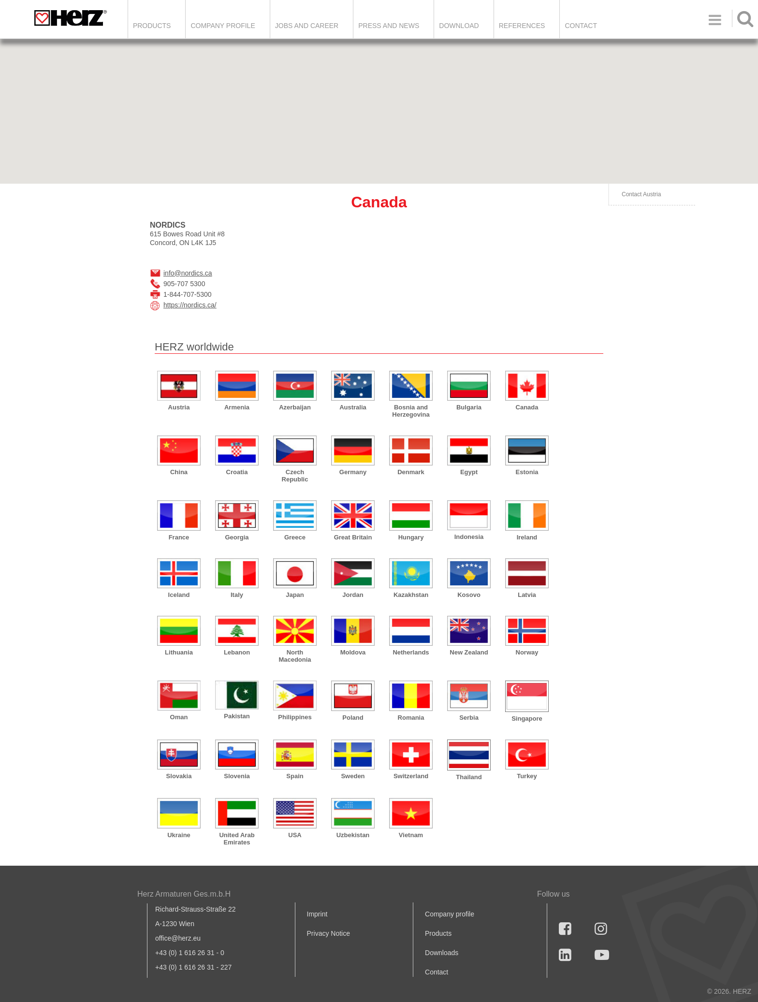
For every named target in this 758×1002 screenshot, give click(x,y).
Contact (581, 25)
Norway (527, 652)
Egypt (469, 472)
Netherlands (411, 652)
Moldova (353, 652)
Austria (179, 407)
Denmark (410, 472)
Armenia (236, 407)
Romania (411, 717)
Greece (295, 537)
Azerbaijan (295, 407)
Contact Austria (641, 194)
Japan (295, 594)
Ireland (527, 537)
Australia (352, 407)
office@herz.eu (178, 938)
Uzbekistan (353, 835)
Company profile (449, 914)
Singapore (526, 718)
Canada (527, 407)
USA (294, 835)
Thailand (468, 777)
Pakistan (236, 716)
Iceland (179, 594)
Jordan (352, 594)
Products (152, 25)
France (179, 537)
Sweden (352, 776)
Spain (294, 776)
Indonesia (469, 536)
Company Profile (222, 25)
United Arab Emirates (236, 838)
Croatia (237, 472)
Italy (237, 594)
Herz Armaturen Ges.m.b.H (184, 894)
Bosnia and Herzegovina (410, 411)
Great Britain (353, 537)
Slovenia (236, 776)
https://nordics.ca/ (190, 305)
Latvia (527, 594)
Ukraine (178, 835)
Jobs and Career (306, 25)
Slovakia (179, 776)
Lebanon (237, 652)
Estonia (527, 472)
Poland (352, 717)
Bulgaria (468, 407)
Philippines (294, 717)
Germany (352, 472)
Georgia (236, 537)
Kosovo (469, 594)
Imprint (317, 914)
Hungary (411, 537)
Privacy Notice (328, 933)
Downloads (441, 953)
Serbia (469, 717)
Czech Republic (295, 475)
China (179, 472)
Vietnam (411, 835)
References (522, 25)
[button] (533, 164)
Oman (179, 717)
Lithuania (179, 652)
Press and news (388, 25)
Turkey (527, 776)
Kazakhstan (411, 594)
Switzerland (411, 776)
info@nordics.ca (187, 273)
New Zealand (469, 652)
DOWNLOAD (459, 25)
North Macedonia (294, 656)
